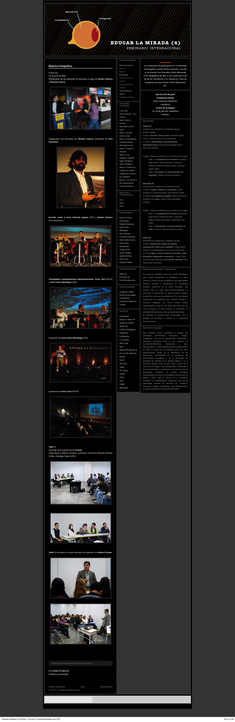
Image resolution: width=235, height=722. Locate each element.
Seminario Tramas (126, 97)
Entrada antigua (107, 686)
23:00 (90, 663)
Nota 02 (122, 72)
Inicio (83, 686)
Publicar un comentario (58, 674)
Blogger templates (10, 719)
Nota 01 (122, 68)
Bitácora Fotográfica (60, 66)
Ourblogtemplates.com (46, 719)
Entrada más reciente (57, 686)
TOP (232, 719)
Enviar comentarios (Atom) (69, 690)
